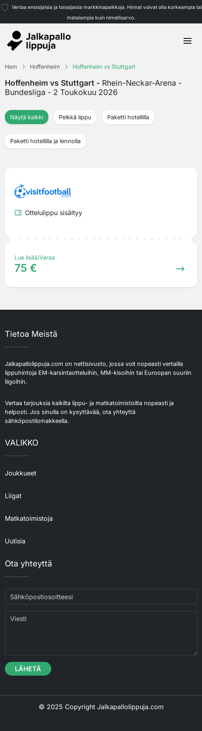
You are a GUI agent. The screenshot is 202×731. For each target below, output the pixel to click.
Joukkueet (20, 473)
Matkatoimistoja (29, 518)
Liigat (13, 496)
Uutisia (15, 541)
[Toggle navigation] (187, 40)
